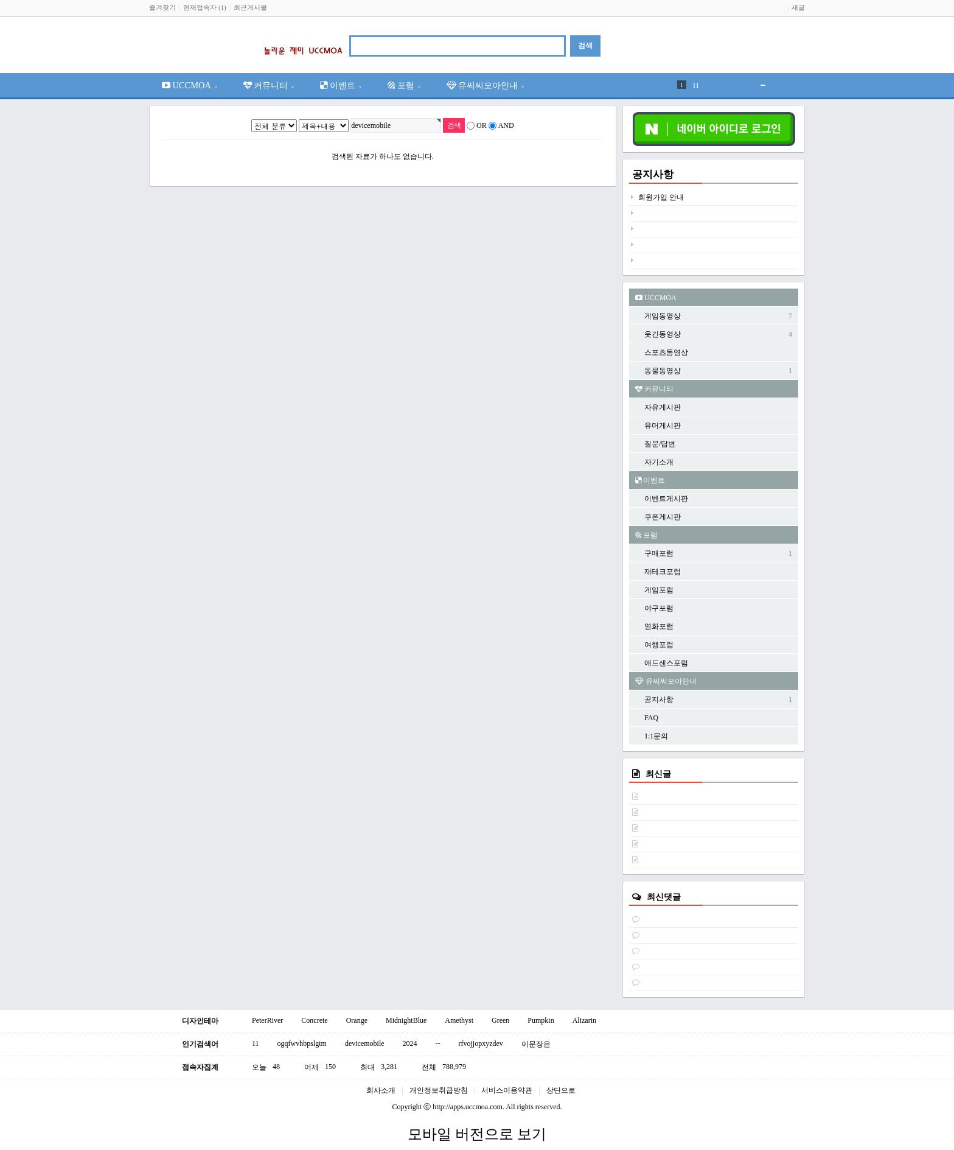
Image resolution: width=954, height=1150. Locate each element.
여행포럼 (659, 644)
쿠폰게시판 (662, 517)
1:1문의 (656, 736)
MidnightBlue (406, 1020)
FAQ (651, 717)
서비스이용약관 (506, 1090)
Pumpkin (540, 1020)
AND (506, 125)
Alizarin (584, 1020)
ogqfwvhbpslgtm (302, 1043)
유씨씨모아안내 (486, 85)
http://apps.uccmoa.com (468, 1107)
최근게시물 (250, 7)
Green (500, 1020)
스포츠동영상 (666, 352)
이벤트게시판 (666, 498)
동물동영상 (662, 370)
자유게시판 (662, 407)
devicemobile (365, 1043)
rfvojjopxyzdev (481, 1043)
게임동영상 (662, 316)
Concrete (314, 1020)
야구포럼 (659, 608)
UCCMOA (190, 85)
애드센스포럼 (666, 663)
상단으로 (561, 1090)
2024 (410, 1043)
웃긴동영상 (662, 334)
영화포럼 (659, 626)
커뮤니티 (269, 85)
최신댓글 (664, 897)
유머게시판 (662, 425)
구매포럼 (659, 553)
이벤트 (341, 85)
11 (695, 85)
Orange (356, 1020)
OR (481, 125)
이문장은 (536, 1044)
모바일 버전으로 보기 (477, 1134)
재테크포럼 (662, 571)
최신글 (658, 774)
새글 (798, 7)
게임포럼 (659, 590)
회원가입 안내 (661, 197)
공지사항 (653, 174)
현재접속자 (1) (204, 7)
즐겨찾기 (162, 7)
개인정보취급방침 (438, 1090)
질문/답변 (659, 444)
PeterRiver (267, 1020)
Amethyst (459, 1020)
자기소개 (659, 462)
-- (438, 1043)
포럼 (404, 85)
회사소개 (380, 1090)
